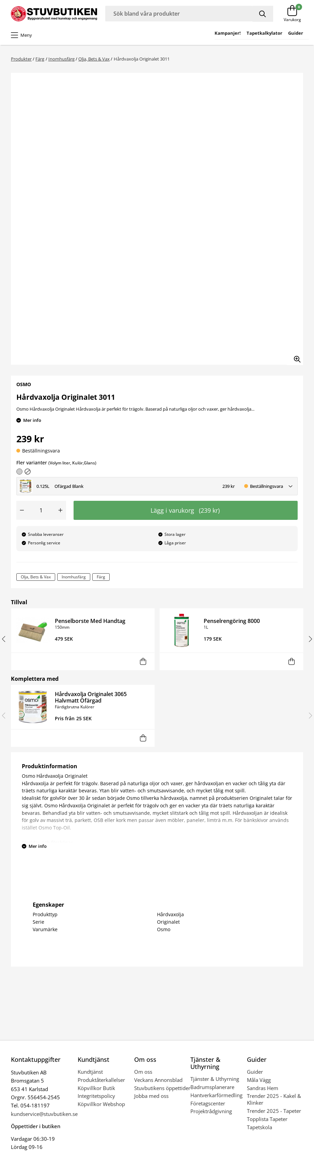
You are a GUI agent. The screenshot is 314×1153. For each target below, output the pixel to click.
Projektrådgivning (211, 1111)
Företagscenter (207, 1103)
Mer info (32, 420)
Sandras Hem (262, 1088)
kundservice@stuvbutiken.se (44, 1113)
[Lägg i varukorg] (143, 662)
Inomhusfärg (61, 59)
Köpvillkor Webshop (101, 1104)
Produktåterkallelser (101, 1079)
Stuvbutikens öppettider (162, 1088)
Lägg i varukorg (185, 510)
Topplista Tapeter (267, 1119)
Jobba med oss (151, 1095)
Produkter (21, 59)
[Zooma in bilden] (295, 357)
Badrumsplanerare (212, 1087)
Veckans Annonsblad (158, 1079)
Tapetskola (259, 1127)
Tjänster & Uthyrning (214, 1078)
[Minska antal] (21, 510)
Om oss (143, 1071)
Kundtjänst (90, 1071)
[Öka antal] (60, 510)
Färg (39, 59)
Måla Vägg (259, 1079)
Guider (255, 1071)
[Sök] (262, 14)
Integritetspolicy (96, 1095)
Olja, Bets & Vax (94, 59)
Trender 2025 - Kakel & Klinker (274, 1099)
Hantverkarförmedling (216, 1095)
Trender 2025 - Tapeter (274, 1110)
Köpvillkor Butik (96, 1088)
